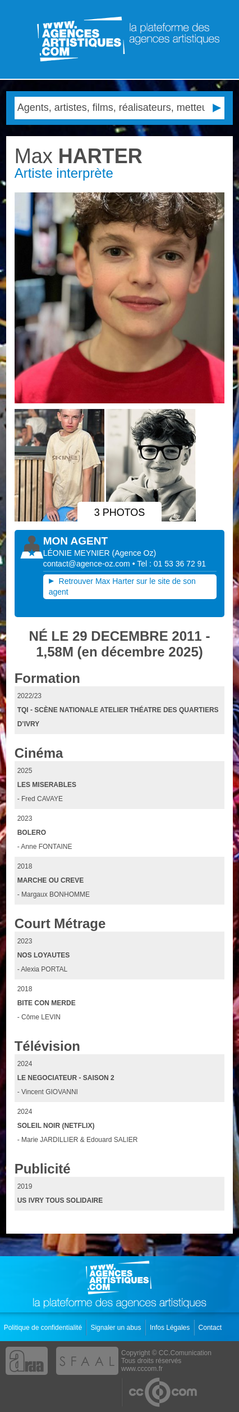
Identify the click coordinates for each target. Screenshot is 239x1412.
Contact (211, 1328)
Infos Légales (171, 1328)
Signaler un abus (116, 1328)
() (134, 552)
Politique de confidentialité (44, 1328)
